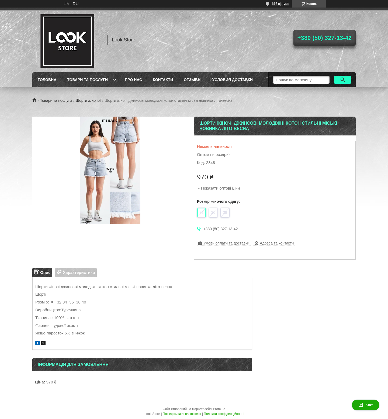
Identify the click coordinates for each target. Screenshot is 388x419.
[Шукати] (342, 80)
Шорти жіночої (88, 100)
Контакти (163, 80)
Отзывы (193, 80)
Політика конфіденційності (224, 414)
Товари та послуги (87, 80)
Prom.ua (219, 409)
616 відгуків (280, 4)
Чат (365, 405)
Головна (47, 80)
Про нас (133, 80)
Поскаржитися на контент (182, 414)
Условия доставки (232, 80)
